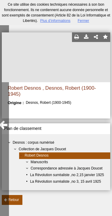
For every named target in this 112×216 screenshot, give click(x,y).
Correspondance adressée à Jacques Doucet (66, 168)
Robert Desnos (36, 155)
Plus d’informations (55, 21)
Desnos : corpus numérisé (33, 142)
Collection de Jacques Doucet (42, 149)
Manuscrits (39, 162)
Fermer (83, 21)
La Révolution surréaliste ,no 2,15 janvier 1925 (67, 175)
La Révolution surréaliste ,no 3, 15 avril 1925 (65, 181)
